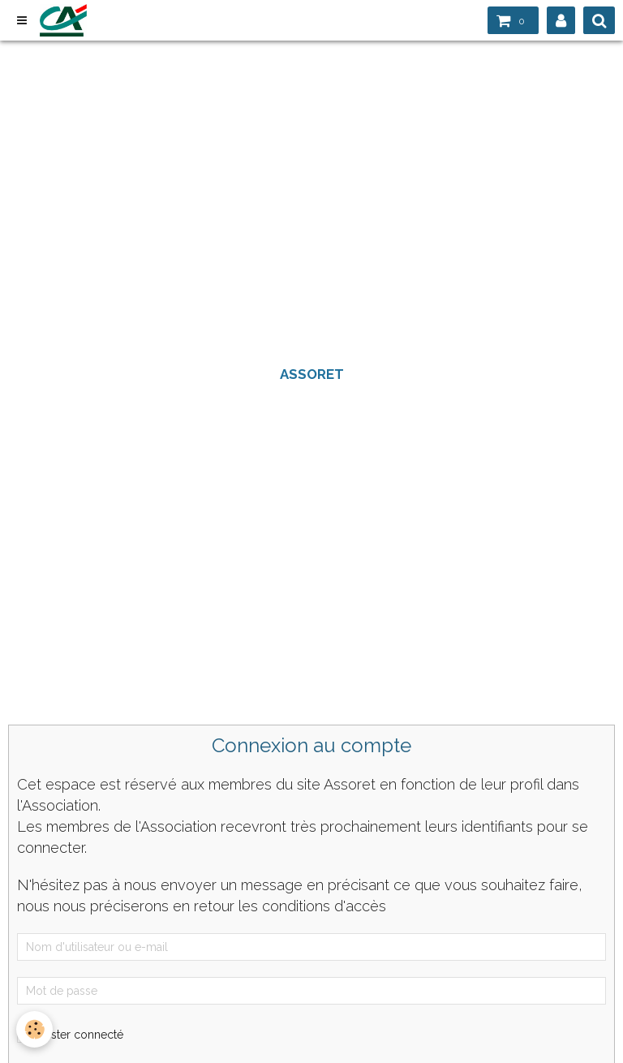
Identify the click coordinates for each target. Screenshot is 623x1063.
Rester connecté (70, 1034)
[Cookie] (34, 1029)
